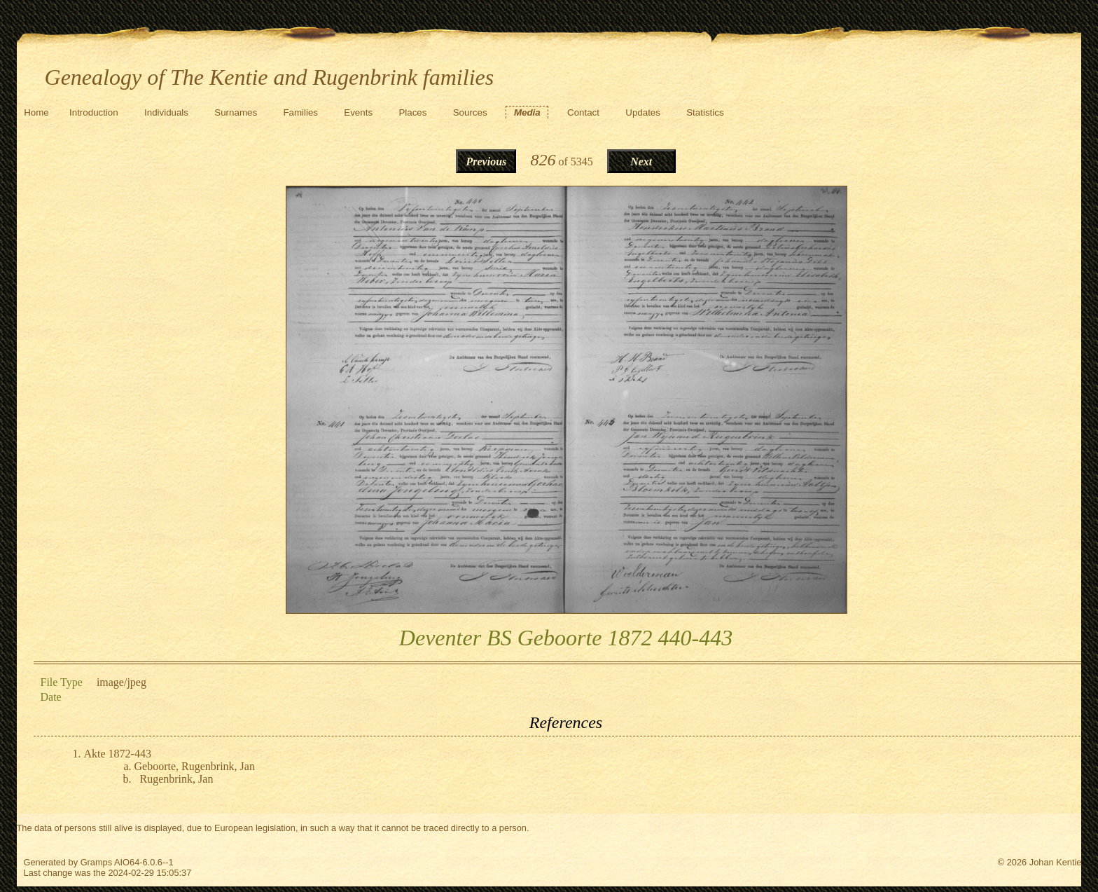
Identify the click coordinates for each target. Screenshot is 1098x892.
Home (36, 112)
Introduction (93, 112)
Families (300, 112)
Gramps (97, 862)
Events (358, 112)
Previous (486, 161)
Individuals (166, 112)
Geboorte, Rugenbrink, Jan (194, 766)
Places (412, 112)
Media (527, 112)
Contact (583, 112)
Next (641, 161)
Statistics (704, 112)
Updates (642, 112)
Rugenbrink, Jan (177, 779)
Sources (470, 112)
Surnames (235, 112)
